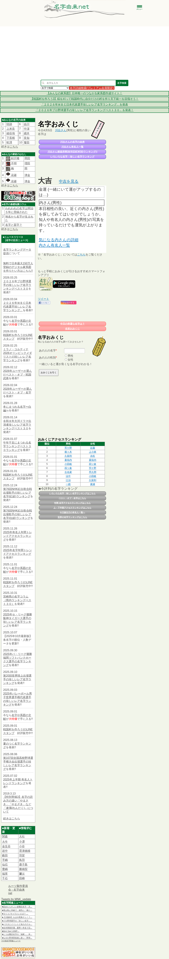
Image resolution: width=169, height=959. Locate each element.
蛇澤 (9, 142)
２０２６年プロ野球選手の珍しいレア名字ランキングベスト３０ (17, 285)
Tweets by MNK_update (16, 899)
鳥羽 (22, 859)
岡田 (27, 158)
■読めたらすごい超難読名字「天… (17, 907)
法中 (68, 476)
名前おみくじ (72, 328)
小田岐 (68, 464)
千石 (5, 878)
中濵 (26, 128)
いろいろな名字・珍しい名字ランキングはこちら (72, 493)
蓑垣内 (68, 459)
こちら (14, 146)
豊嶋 (5, 869)
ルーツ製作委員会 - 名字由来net (18, 889)
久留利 (68, 455)
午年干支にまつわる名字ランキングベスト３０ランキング (17, 446)
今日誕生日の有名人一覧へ (72, 512)
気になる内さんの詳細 (58, 240)
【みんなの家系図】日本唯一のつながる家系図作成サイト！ (84, 93)
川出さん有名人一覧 (72, 146)
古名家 (68, 472)
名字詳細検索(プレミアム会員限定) (92, 87)
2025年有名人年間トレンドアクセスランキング (17, 536)
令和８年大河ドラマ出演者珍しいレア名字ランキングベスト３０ (17, 424)
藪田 (5, 855)
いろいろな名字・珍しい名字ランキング (72, 156)
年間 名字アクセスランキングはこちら (72, 503)
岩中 (5, 850)
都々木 (68, 451)
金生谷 (6, 846)
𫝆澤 (22, 841)
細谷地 (10, 133)
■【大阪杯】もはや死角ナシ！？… (17, 917)
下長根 (10, 137)
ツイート (43, 298)
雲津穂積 (24, 850)
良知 (26, 137)
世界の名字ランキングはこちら (72, 517)
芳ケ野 (68, 447)
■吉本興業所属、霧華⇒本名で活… (17, 928)
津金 (27, 175)
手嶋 (5, 859)
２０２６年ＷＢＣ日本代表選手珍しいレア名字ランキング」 (17, 306)
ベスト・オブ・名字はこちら (72, 498)
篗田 (26, 142)
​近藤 (92, 447)
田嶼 (22, 878)
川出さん (60, 130)
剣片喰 (14, 158)
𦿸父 (22, 873)
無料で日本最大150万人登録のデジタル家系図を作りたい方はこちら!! (18, 267)
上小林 (92, 451)
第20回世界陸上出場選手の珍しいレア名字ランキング (17, 679)
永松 (92, 455)
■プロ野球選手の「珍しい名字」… (17, 921)
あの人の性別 (47, 357)
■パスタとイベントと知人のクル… (17, 924)
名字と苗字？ (13, 224)
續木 (26, 133)
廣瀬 (92, 484)
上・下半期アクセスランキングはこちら (72, 507)
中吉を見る (69, 181)
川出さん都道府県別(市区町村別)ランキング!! (72, 151)
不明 (13, 163)
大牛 (5, 841)
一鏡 (68, 484)
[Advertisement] (84, 53)
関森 (5, 836)
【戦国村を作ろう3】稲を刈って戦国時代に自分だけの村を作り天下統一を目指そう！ (85, 98)
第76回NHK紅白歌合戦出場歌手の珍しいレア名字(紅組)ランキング (17, 492)
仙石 (5, 864)
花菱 (11, 175)
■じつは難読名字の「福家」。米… (17, 934)
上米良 (10, 128)
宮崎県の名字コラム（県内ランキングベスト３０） (17, 600)
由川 (26, 124)
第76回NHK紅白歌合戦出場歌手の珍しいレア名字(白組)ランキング (17, 514)
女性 (70, 359)
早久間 (92, 472)
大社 (22, 836)
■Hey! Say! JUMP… (10, 931)
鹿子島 (23, 864)
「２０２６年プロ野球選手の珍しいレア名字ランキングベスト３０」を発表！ (84, 110)
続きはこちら (11, 818)
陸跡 (9, 124)
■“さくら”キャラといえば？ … (15, 914)
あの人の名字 (47, 350)
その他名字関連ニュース (11, 941)
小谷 (22, 846)
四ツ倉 (92, 464)
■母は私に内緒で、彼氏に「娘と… (17, 910)
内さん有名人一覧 (54, 245)
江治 (68, 480)
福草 (5, 873)
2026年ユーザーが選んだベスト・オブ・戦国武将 (17, 374)
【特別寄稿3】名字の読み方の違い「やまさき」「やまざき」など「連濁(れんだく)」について (18, 804)
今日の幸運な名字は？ (72, 323)
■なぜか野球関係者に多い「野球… (17, 938)
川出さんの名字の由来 (72, 141)
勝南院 (23, 869)
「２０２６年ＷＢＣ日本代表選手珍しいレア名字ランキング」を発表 (84, 104)
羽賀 (22, 855)
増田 (27, 163)
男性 (70, 355)
